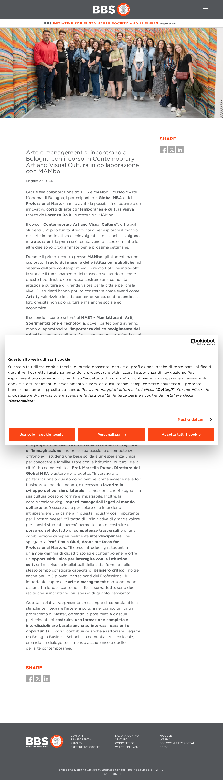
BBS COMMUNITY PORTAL (177, 743)
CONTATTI (77, 735)
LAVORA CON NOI (127, 735)
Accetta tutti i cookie (181, 434)
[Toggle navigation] (205, 9)
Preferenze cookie (85, 747)
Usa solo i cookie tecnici (42, 434)
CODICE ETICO (124, 743)
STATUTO (121, 739)
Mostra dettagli (192, 419)
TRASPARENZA (81, 739)
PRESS (164, 747)
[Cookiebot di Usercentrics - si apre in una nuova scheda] (194, 341)
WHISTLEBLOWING (128, 747)
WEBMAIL (166, 739)
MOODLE (166, 735)
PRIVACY (76, 743)
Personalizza (111, 434)
